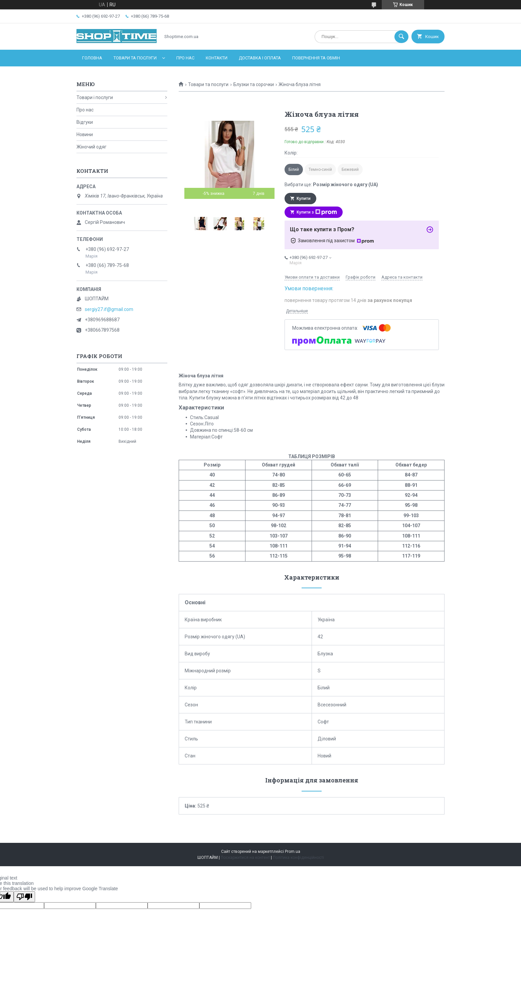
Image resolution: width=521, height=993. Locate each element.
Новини (84, 134)
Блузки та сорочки (253, 84)
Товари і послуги (94, 97)
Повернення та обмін (316, 57)
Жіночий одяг (91, 146)
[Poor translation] (24, 896)
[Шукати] (401, 36)
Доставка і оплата (260, 57)
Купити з (317, 212)
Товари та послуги (135, 57)
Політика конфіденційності (298, 857)
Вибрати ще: (331, 184)
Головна (92, 57)
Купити (304, 198)
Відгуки (84, 122)
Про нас (185, 57)
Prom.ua (292, 851)
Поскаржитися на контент (245, 857)
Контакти (216, 57)
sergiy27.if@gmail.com (109, 309)
